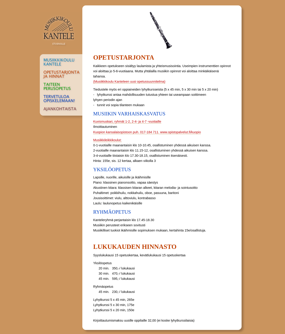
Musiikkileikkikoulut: (107, 140)
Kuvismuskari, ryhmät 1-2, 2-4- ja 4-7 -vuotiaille (127, 121)
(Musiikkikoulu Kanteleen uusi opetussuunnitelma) (129, 81)
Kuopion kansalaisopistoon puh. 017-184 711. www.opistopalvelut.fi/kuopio (147, 132)
